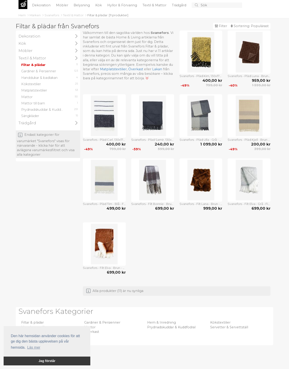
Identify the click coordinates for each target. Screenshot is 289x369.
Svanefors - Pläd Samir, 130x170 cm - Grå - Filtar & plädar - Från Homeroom (152, 139)
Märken (35, 15)
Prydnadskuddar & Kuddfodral (171, 327)
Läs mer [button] (33, 347)
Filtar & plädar (97, 15)
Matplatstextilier (113, 69)
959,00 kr (261, 80)
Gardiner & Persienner (102, 322)
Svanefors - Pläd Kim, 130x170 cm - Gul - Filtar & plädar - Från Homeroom (200, 76)
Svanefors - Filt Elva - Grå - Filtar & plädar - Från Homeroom (249, 204)
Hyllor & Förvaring (122, 5)
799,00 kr (214, 85)
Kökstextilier (220, 322)
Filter (221, 26)
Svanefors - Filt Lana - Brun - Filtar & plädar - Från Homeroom (200, 204)
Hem (22, 15)
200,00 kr (260, 144)
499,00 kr (116, 208)
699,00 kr (164, 208)
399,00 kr (262, 149)
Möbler (62, 5)
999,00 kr (212, 208)
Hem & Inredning (161, 322)
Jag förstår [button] (47, 361)
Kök (99, 5)
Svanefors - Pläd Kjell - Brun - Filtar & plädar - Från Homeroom (249, 139)
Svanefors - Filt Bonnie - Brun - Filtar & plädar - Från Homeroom (152, 204)
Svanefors (52, 15)
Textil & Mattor (154, 5)
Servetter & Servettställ (229, 327)
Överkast (135, 69)
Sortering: (250, 26)
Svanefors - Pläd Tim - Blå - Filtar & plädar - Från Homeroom (104, 204)
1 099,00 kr (211, 144)
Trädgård (179, 5)
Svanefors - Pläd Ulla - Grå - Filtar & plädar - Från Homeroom (200, 139)
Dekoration (41, 5)
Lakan (157, 69)
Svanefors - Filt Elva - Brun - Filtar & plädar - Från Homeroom (104, 268)
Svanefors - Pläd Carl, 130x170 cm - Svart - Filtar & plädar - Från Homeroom (104, 139)
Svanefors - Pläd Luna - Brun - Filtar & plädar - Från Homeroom (249, 76)
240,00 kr (164, 144)
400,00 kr (212, 80)
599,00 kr (166, 149)
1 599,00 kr (261, 85)
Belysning (82, 5)
